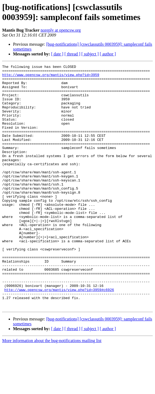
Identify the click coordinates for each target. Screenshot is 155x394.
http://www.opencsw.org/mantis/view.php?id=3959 (50, 77)
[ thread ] (72, 54)
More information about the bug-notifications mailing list (51, 389)
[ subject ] (90, 54)
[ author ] (108, 54)
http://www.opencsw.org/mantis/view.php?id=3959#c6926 (59, 335)
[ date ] (57, 54)
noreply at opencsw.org (61, 30)
